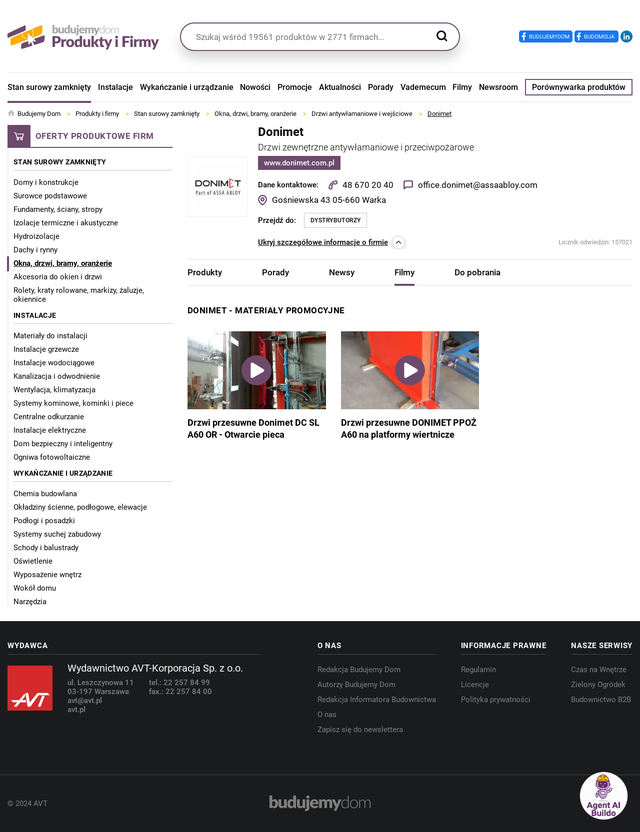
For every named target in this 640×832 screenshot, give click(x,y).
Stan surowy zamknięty (49, 87)
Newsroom (498, 87)
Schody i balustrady (46, 547)
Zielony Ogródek (598, 684)
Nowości (255, 87)
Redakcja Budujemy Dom (359, 669)
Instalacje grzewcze (46, 349)
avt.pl (77, 709)
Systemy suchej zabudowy (57, 534)
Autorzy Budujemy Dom (357, 684)
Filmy (462, 87)
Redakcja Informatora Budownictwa (377, 699)
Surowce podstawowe (50, 195)
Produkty (205, 272)
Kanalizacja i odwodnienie (57, 376)
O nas (327, 714)
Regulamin (478, 669)
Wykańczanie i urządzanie (187, 87)
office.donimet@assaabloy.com (478, 185)
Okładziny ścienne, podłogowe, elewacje (80, 507)
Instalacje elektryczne (50, 430)
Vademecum (423, 87)
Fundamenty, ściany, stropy (58, 209)
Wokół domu (35, 588)
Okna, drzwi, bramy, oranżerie (63, 263)
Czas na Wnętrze (598, 669)
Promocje (295, 87)
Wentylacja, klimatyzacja (55, 389)
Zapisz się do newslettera (360, 729)
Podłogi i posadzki (44, 520)
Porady (381, 87)
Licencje (475, 684)
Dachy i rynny (36, 249)
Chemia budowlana (45, 493)
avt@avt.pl (85, 700)
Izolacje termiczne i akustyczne (66, 222)
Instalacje (115, 87)
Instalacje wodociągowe (54, 362)
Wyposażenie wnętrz (48, 574)
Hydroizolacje (37, 236)
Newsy (341, 272)
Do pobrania (477, 272)
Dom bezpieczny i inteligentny (63, 443)
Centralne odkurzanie (49, 416)
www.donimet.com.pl (299, 162)
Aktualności (340, 87)
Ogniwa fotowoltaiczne (52, 457)
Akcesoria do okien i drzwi (58, 276)
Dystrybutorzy (335, 220)
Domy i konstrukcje (46, 182)
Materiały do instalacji (51, 335)
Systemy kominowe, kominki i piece (74, 403)
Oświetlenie (33, 561)
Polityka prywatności (495, 699)
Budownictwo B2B (601, 699)
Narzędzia (30, 601)
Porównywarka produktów (579, 87)
